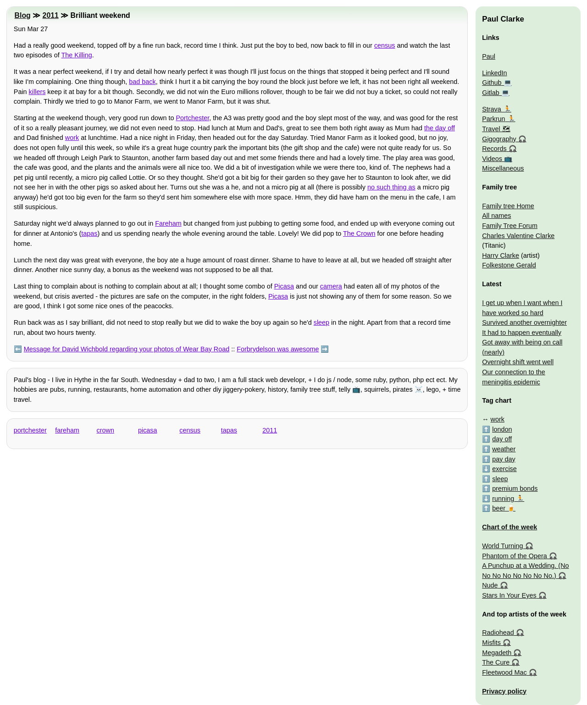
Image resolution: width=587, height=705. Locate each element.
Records (494, 148)
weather (503, 449)
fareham (67, 430)
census (384, 45)
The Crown (359, 233)
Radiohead (498, 632)
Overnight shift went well (518, 362)
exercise (504, 468)
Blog (23, 15)
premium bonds (514, 488)
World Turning (502, 546)
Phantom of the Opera (514, 556)
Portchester (192, 118)
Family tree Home (508, 206)
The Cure (495, 662)
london (502, 429)
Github (491, 82)
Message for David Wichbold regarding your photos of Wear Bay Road (126, 349)
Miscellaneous (503, 168)
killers (37, 91)
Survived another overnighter (524, 322)
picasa (147, 430)
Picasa (284, 286)
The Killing (76, 55)
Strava (491, 109)
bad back (142, 81)
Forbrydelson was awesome (278, 349)
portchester (30, 430)
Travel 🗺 (496, 129)
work (72, 137)
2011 (51, 15)
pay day (503, 459)
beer (498, 508)
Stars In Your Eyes (509, 595)
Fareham (168, 223)
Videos (492, 158)
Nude (490, 585)
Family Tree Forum (509, 225)
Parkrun (493, 118)
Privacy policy (504, 691)
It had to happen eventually (521, 332)
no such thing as (391, 187)
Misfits (491, 642)
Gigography (499, 139)
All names (496, 215)
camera (331, 286)
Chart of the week (509, 527)
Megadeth (496, 652)
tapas (89, 233)
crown (105, 430)
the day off (439, 128)
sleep (321, 322)
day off (502, 439)
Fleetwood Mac (504, 672)
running (503, 498)
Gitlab (490, 92)
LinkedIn (494, 73)
